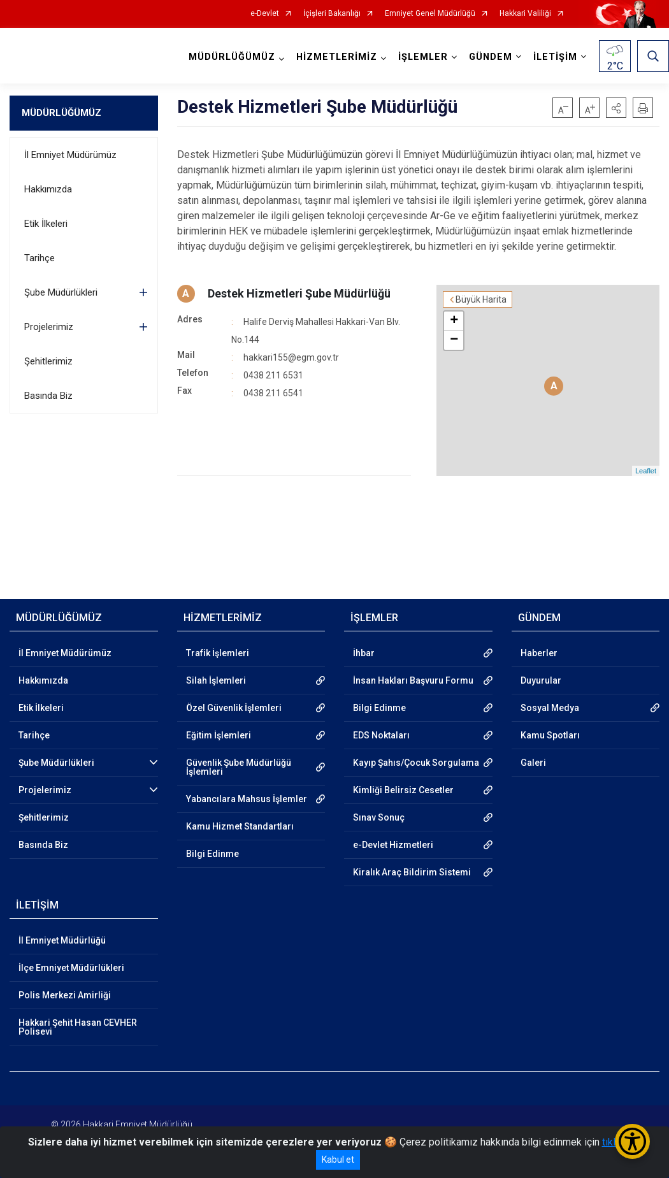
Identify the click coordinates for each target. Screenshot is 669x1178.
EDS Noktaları (381, 735)
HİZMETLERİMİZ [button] (336, 57)
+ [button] (454, 321)
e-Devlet (264, 14)
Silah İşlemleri (216, 680)
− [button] (454, 340)
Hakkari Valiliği (525, 14)
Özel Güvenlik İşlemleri (234, 708)
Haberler (539, 653)
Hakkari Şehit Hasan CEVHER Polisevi (77, 1027)
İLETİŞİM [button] (555, 57)
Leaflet (645, 471)
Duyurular (541, 680)
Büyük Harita (481, 299)
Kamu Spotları (550, 735)
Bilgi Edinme (212, 854)
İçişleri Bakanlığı (332, 14)
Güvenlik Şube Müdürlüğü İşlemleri (238, 767)
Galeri (533, 763)
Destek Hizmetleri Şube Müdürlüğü (299, 293)
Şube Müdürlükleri (60, 292)
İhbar (364, 653)
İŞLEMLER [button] (423, 57)
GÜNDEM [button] (490, 57)
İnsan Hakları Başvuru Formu (413, 680)
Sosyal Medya (550, 708)
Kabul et (338, 1159)
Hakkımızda (48, 189)
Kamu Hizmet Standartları (240, 826)
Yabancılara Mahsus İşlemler (246, 799)
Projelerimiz (48, 327)
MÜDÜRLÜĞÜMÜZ (61, 113)
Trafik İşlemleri (217, 653)
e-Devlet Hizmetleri (393, 845)
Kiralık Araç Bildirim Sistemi (412, 872)
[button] (616, 107)
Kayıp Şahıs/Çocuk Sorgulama (416, 763)
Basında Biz (48, 395)
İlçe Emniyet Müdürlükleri (71, 968)
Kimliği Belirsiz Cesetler (403, 790)
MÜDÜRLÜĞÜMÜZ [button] (232, 57)
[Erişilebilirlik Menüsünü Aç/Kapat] (632, 1141)
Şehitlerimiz (48, 361)
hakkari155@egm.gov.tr (291, 357)
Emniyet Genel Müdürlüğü (430, 14)
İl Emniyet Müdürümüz (70, 155)
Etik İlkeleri (46, 223)
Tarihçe (39, 258)
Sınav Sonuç (379, 817)
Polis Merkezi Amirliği (64, 995)
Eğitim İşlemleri (218, 735)
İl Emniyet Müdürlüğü (62, 940)
